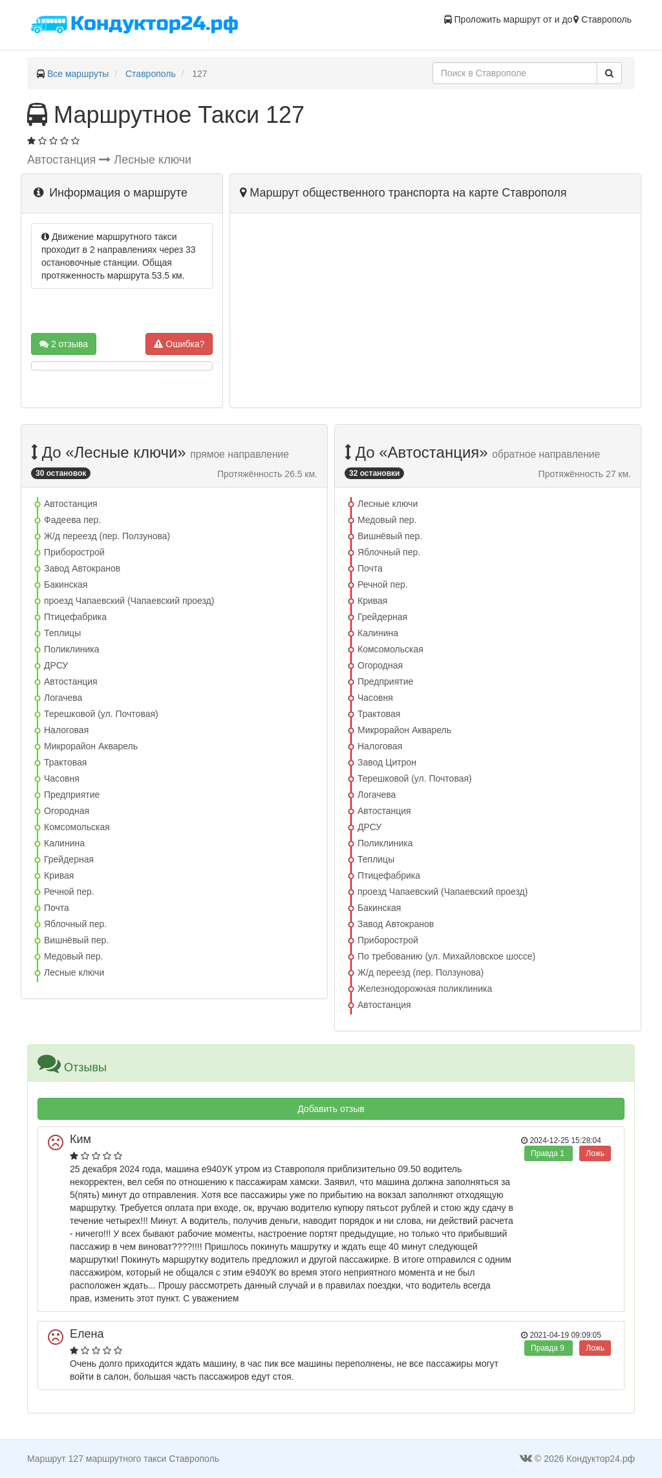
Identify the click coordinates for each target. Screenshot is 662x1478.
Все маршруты (78, 74)
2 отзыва (63, 344)
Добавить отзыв (331, 1109)
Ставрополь (150, 74)
